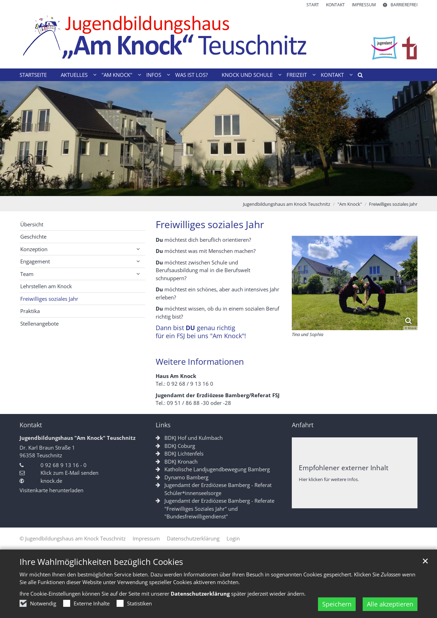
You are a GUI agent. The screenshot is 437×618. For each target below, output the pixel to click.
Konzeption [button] (33, 249)
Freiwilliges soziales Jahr (393, 204)
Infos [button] (153, 74)
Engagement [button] (35, 261)
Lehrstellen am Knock (46, 286)
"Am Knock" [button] (117, 74)
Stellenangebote (39, 323)
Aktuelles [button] (74, 74)
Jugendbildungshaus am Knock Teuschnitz (286, 204)
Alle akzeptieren (390, 604)
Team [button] (27, 273)
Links (163, 425)
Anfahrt (302, 425)
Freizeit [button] (297, 74)
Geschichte (33, 236)
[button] (358, 76)
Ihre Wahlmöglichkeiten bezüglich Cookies (101, 562)
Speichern (336, 604)
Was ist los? (191, 74)
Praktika (30, 310)
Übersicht (31, 224)
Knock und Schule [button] (247, 74)
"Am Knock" (350, 204)
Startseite (33, 74)
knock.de (51, 480)
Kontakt (31, 425)
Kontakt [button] (332, 74)
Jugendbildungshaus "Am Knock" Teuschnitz (77, 437)
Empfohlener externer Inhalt (343, 467)
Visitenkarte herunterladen (51, 490)
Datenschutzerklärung (200, 593)
